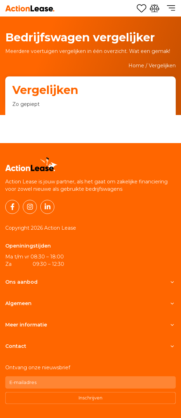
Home (136, 65)
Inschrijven (90, 397)
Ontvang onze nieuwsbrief (37, 367)
